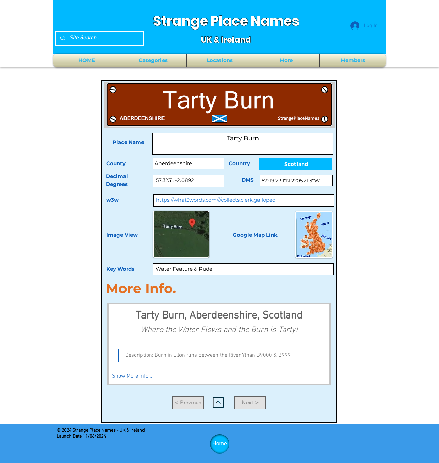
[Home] (219, 444)
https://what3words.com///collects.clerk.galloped (216, 200)
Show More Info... (132, 376)
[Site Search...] (99, 38)
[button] (153, 60)
